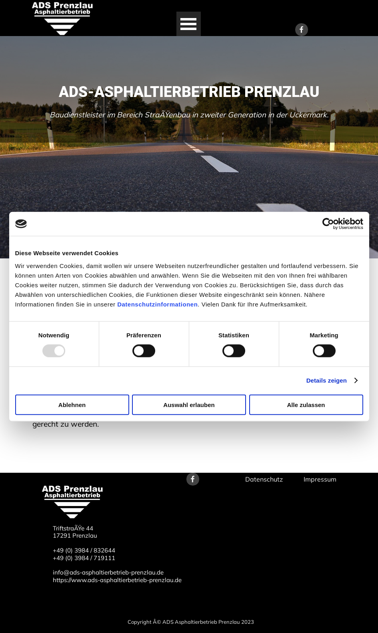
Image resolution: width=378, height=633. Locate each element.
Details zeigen (326, 380)
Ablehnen (72, 404)
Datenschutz (264, 479)
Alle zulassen (306, 404)
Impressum (320, 479)
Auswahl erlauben (188, 404)
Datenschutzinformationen (157, 303)
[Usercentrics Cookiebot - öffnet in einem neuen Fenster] (328, 224)
